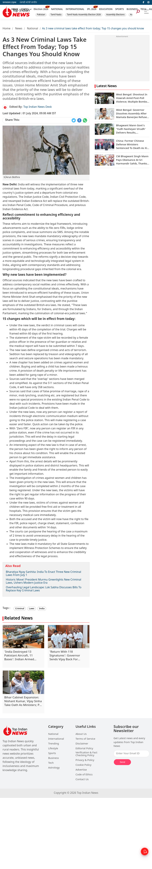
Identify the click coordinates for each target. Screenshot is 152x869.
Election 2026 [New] (41, 9)
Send (122, 762)
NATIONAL (57, 9)
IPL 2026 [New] (91, 9)
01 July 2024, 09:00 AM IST (29, 113)
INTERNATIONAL (75, 9)
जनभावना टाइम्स (9, 2)
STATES (25, 9)
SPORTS (119, 9)
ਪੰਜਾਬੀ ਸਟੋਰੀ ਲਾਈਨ (28, 2)
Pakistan (41, 14)
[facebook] (143, 2)
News (18, 29)
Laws (31, 608)
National (32, 29)
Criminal (19, 608)
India (42, 608)
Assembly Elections (115, 14)
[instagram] (148, 2)
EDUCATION (105, 9)
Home (6, 29)
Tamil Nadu (55, 14)
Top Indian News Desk (37, 107)
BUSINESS (132, 9)
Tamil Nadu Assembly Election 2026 (84, 14)
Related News (18, 618)
